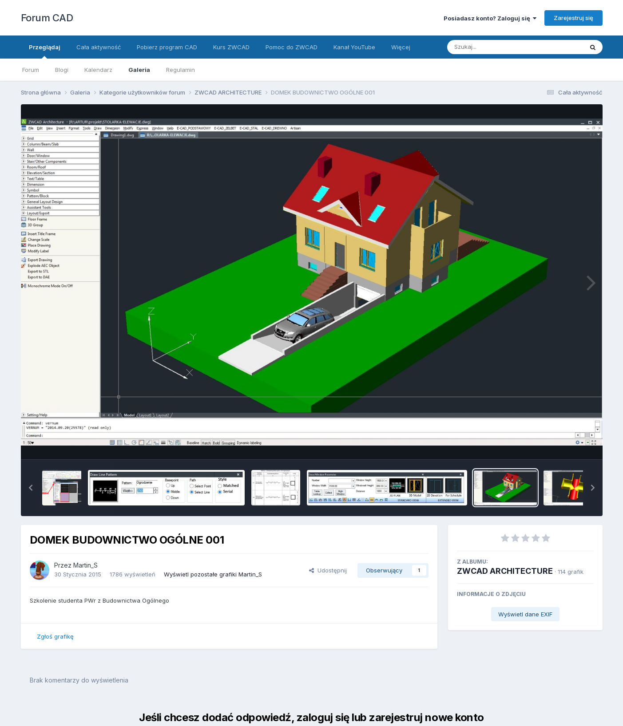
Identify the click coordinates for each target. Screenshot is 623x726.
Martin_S (85, 565)
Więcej (400, 47)
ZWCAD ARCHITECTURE (505, 571)
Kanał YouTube (354, 47)
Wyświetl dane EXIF (525, 614)
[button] (30, 487)
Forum (30, 69)
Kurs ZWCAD (231, 47)
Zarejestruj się (573, 17)
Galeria (139, 69)
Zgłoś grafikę (55, 636)
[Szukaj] (493, 47)
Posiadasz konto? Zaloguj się (490, 18)
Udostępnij (328, 570)
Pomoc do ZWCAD (291, 47)
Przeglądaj (44, 51)
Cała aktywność (98, 47)
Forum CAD (47, 18)
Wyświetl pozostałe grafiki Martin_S (213, 574)
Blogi (61, 69)
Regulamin (180, 69)
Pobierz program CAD (167, 47)
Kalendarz (98, 69)
